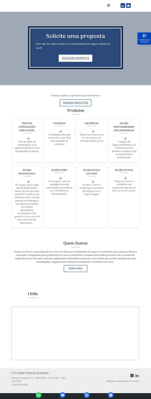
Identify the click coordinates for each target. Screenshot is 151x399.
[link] (122, 5)
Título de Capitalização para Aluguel (27, 127)
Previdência (92, 124)
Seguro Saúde (59, 170)
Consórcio (59, 124)
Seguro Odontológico (27, 172)
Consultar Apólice (144, 38)
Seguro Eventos (124, 170)
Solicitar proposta (75, 58)
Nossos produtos (75, 103)
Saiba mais (75, 268)
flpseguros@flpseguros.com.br (123, 381)
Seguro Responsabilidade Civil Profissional (124, 127)
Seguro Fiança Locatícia (91, 172)
